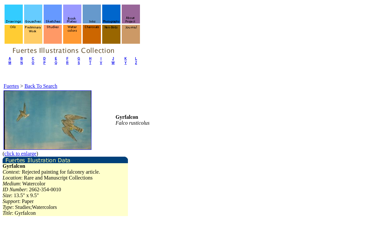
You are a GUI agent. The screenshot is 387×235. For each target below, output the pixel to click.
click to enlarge (20, 153)
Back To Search (40, 86)
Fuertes (11, 86)
